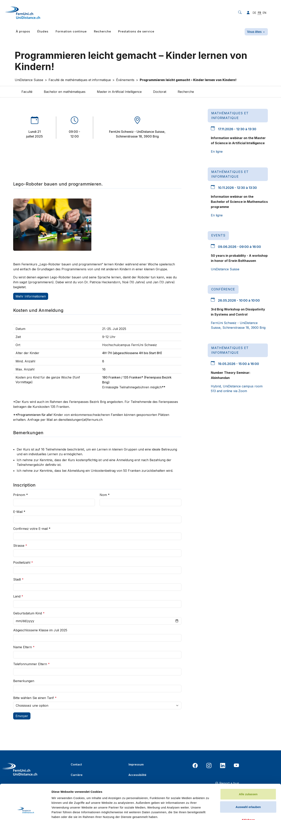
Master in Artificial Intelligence (119, 92)
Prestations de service (136, 31)
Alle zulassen (248, 498)
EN (264, 12)
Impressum (136, 764)
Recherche (102, 31)
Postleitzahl (23, 562)
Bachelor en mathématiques (64, 92)
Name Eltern (24, 647)
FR (259, 12)
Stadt (18, 579)
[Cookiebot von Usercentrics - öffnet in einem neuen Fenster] (25, 547)
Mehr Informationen (31, 296)
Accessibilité (137, 775)
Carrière (77, 775)
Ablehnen (248, 524)
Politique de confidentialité (147, 785)
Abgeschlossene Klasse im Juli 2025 (40, 630)
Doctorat (159, 92)
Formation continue (71, 31)
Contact (76, 764)
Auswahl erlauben (248, 511)
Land (18, 596)
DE (254, 12)
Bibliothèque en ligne (85, 785)
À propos (23, 31)
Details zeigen (209, 546)
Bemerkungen (23, 681)
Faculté (26, 92)
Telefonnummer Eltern (31, 664)
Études (42, 31)
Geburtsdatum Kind (29, 613)
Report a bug (227, 783)
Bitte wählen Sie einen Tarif (35, 698)
